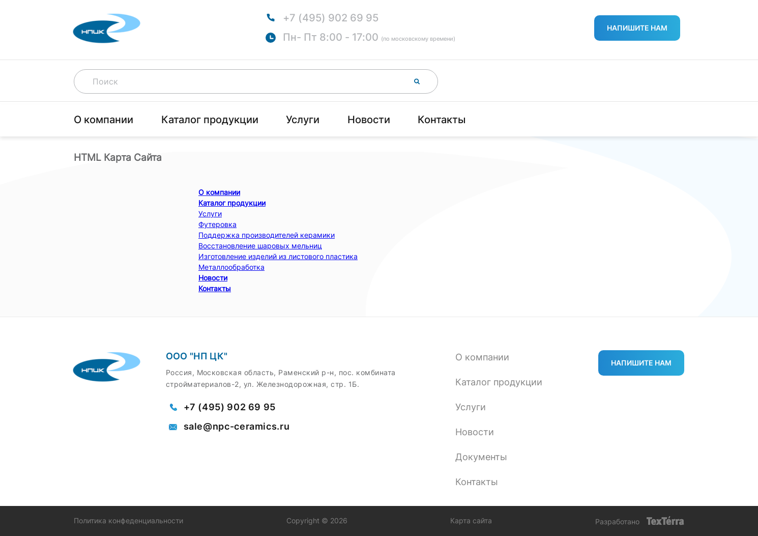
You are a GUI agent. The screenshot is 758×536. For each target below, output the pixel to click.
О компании (103, 120)
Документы (481, 457)
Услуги (302, 120)
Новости (368, 120)
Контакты (441, 120)
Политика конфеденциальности (128, 521)
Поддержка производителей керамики (266, 235)
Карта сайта (471, 521)
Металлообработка (231, 267)
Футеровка (217, 224)
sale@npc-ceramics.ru (237, 426)
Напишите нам (637, 27)
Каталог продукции (209, 120)
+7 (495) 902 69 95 (330, 18)
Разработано (639, 521)
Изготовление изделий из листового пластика (278, 256)
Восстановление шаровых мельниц (260, 245)
